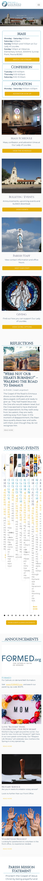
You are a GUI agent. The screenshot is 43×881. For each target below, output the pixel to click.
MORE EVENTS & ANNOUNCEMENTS (21, 523)
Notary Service (11, 687)
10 (38, 516)
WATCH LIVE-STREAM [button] (22, 60)
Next (37, 468)
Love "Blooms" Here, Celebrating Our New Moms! (19, 629)
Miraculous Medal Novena (17, 481)
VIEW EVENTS (22, 210)
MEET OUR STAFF (22, 268)
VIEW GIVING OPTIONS (22, 327)
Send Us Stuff (7, 860)
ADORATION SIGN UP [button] (22, 94)
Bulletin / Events (21, 197)
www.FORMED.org (14, 585)
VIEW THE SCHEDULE (22, 151)
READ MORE (8, 430)
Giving (22, 314)
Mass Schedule (21, 138)
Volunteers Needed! (14, 740)
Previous (5, 468)
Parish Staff (21, 256)
